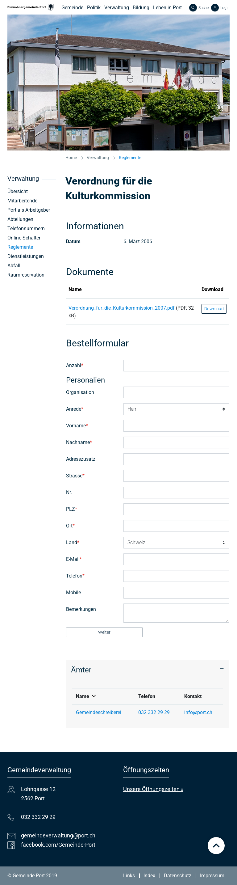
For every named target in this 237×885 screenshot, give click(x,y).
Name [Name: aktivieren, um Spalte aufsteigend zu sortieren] (75, 289)
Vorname (77, 426)
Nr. (69, 492)
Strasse (75, 476)
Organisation (80, 392)
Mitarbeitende (22, 201)
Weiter (104, 632)
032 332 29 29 (154, 712)
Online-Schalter (23, 238)
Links (129, 876)
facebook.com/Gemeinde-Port (58, 844)
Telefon (75, 576)
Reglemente (31, 247)
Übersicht (17, 191)
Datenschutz (177, 876)
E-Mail (74, 559)
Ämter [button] (81, 670)
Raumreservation (25, 275)
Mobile (73, 592)
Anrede (74, 409)
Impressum (212, 876)
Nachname (79, 442)
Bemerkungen (81, 609)
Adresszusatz (80, 459)
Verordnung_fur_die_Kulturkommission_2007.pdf (122, 308)
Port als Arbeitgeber (28, 210)
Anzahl (74, 365)
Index (149, 876)
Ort (70, 526)
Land (72, 542)
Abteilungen (20, 219)
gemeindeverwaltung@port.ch (58, 835)
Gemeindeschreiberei (98, 712)
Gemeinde (72, 8)
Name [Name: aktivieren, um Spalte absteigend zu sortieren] (82, 696)
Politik (94, 8)
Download (214, 308)
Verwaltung (116, 8)
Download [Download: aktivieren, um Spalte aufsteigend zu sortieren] (212, 289)
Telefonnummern (26, 228)
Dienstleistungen (25, 256)
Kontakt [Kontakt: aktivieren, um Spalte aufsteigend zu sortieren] (193, 696)
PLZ (71, 509)
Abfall (13, 266)
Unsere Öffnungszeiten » (153, 789)
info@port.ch (198, 712)
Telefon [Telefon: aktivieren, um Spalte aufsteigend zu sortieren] (146, 696)
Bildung (141, 8)
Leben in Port (167, 8)
